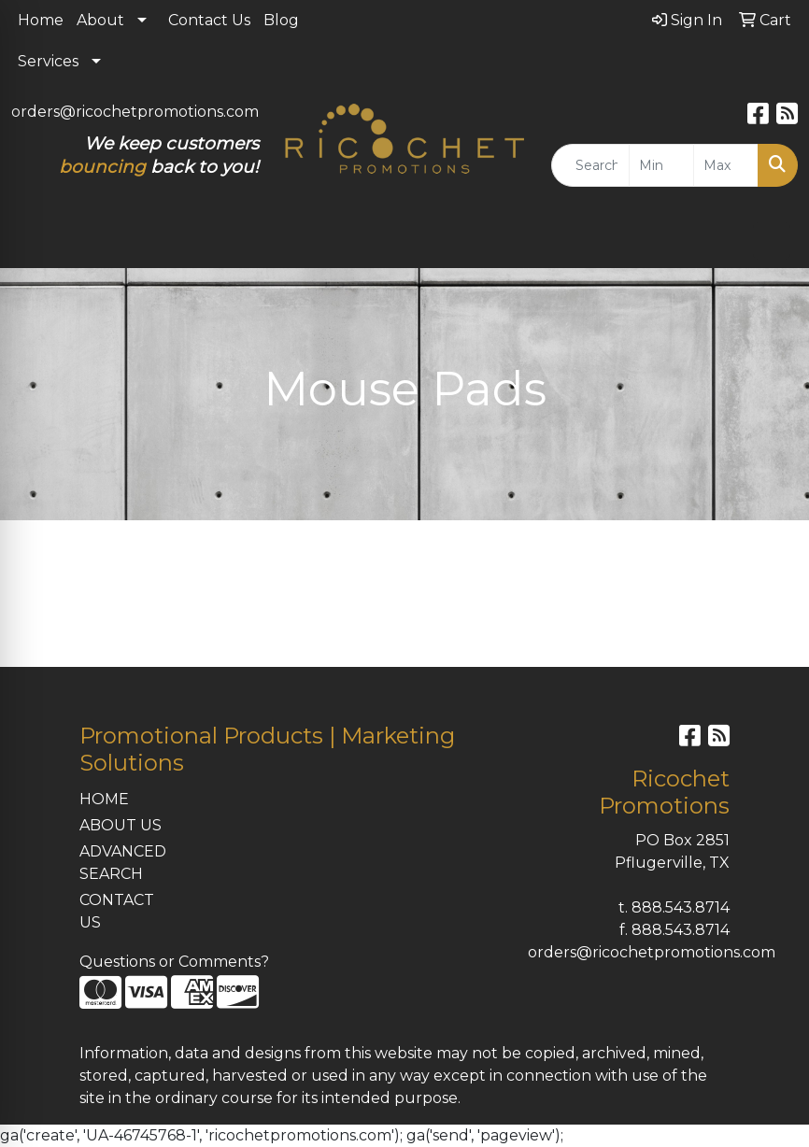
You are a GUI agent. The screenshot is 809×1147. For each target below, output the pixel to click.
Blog (281, 20)
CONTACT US (116, 911)
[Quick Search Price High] (726, 165)
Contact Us (209, 20)
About (100, 20)
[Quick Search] (591, 165)
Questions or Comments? (174, 961)
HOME (104, 799)
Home (41, 20)
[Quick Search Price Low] (661, 165)
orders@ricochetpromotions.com (135, 111)
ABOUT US (120, 825)
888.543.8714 (681, 907)
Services (48, 61)
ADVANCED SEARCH (122, 863)
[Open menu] (771, 241)
